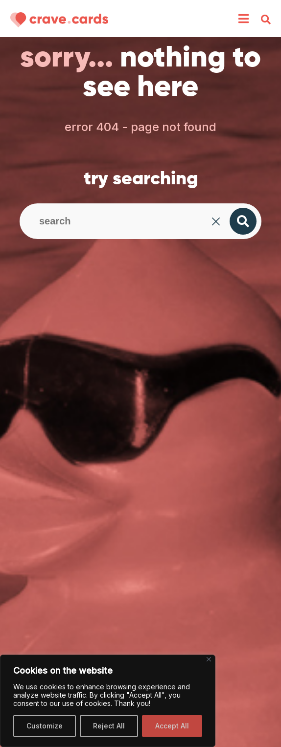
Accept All (172, 726)
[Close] (209, 659)
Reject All (109, 726)
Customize (44, 726)
